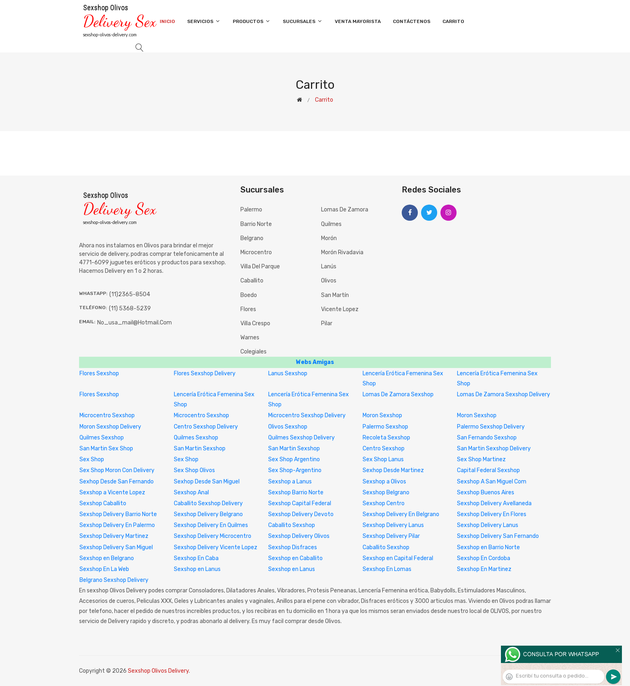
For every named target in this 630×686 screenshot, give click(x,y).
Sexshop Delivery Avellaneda (494, 503)
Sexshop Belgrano (386, 492)
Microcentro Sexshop (107, 415)
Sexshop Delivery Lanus (393, 525)
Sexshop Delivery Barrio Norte (118, 514)
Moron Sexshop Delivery (110, 426)
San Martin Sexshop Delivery (494, 448)
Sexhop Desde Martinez (393, 470)
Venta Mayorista (358, 21)
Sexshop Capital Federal (299, 503)
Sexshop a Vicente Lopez (112, 492)
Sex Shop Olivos (194, 470)
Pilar (326, 323)
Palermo (251, 209)
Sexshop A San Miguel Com (491, 481)
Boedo (248, 295)
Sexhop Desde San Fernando (116, 481)
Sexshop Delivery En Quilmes (211, 525)
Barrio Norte (256, 224)
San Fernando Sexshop (487, 437)
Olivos (328, 280)
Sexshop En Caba (196, 558)
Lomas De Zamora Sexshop (398, 394)
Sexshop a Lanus (290, 481)
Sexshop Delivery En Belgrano (401, 514)
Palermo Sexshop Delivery (491, 426)
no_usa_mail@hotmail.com (134, 322)
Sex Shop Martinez (481, 459)
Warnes (249, 337)
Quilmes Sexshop (101, 437)
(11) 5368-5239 (130, 308)
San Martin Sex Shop (106, 448)
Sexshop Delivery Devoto (301, 514)
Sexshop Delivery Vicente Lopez (215, 547)
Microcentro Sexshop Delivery (307, 415)
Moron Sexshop (382, 415)
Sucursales (303, 21)
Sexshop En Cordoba (483, 558)
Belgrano (251, 238)
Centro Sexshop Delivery (206, 426)
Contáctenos (411, 21)
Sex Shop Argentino (294, 459)
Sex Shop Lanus (383, 459)
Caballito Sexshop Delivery (208, 503)
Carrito (453, 21)
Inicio (167, 21)
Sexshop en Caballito (295, 558)
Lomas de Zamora (344, 209)
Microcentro (256, 252)
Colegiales (253, 351)
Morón (329, 238)
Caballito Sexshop (291, 525)
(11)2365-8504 (129, 294)
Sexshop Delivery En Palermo (117, 525)
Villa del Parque (260, 266)
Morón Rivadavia (342, 252)
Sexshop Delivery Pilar (391, 536)
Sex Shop (91, 459)
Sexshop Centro (384, 503)
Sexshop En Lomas (387, 569)
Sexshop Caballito (102, 503)
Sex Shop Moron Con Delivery (116, 470)
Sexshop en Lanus (197, 569)
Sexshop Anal (191, 492)
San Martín (335, 295)
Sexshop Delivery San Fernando (498, 536)
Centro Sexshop (384, 448)
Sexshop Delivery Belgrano (208, 514)
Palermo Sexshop (385, 426)
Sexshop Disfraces (292, 547)
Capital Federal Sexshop (488, 470)
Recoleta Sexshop (386, 437)
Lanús (328, 266)
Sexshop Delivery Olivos (299, 536)
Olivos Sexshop (287, 426)
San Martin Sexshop (199, 448)
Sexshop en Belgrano (106, 558)
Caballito (251, 280)
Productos (252, 21)
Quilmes (331, 224)
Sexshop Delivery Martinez (113, 536)
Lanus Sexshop (287, 373)
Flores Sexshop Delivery (205, 373)
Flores (248, 309)
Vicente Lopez (340, 309)
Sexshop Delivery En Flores (491, 514)
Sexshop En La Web (104, 569)
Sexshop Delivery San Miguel (116, 547)
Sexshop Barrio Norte (295, 492)
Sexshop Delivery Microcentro (212, 536)
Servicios (204, 21)
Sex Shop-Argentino (294, 470)
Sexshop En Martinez (484, 569)
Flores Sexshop (99, 373)
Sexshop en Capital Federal (398, 558)
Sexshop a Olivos (384, 481)
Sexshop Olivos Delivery (158, 670)
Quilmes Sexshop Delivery (301, 437)
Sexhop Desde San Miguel (207, 481)
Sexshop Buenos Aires (485, 492)
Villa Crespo (255, 323)
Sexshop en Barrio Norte (488, 547)
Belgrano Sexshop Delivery (113, 580)
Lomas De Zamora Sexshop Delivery (503, 394)
